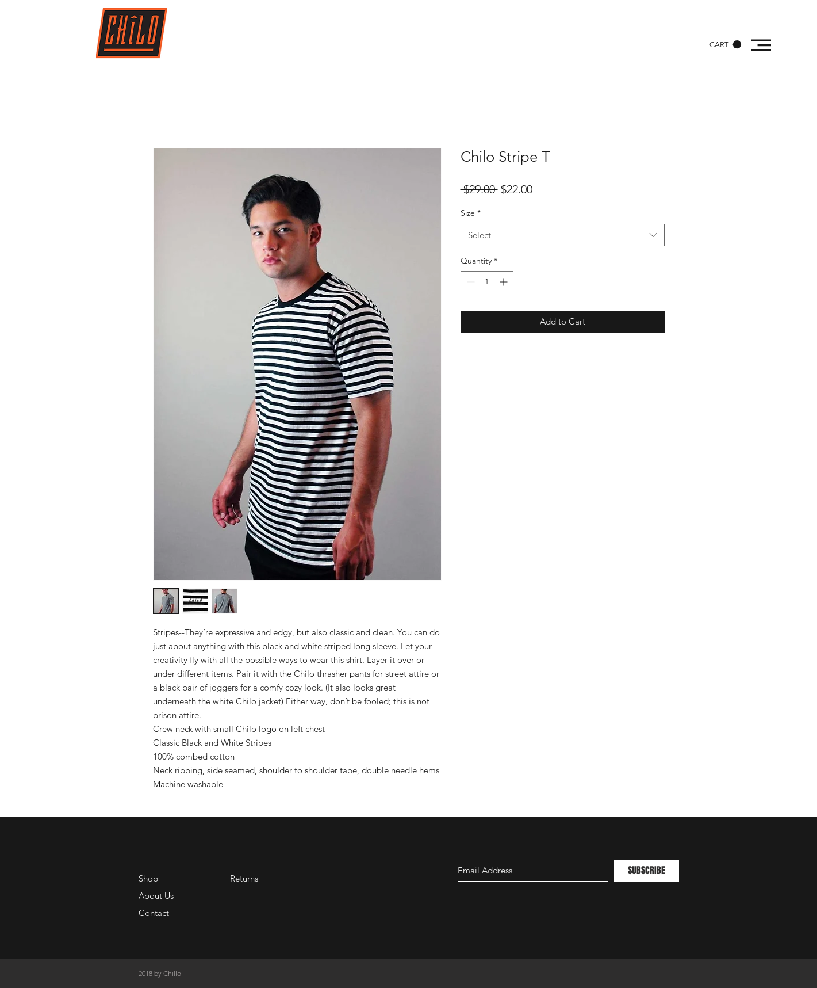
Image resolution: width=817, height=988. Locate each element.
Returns (244, 878)
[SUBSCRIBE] (646, 871)
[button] (725, 44)
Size (471, 213)
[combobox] (563, 235)
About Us (156, 895)
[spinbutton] (487, 282)
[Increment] (504, 282)
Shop (148, 878)
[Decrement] (469, 282)
